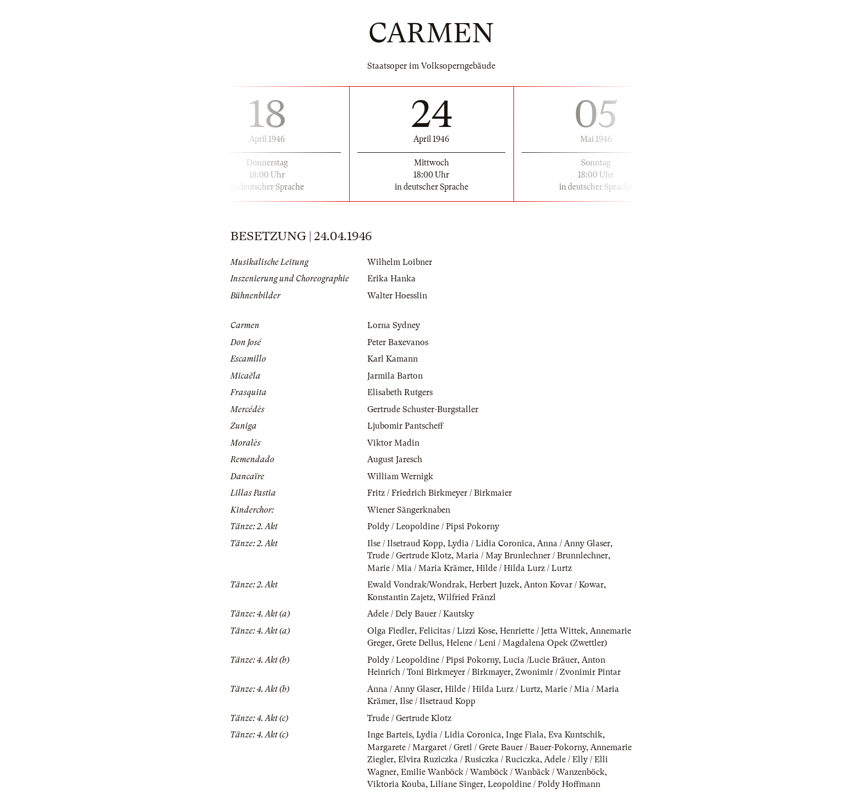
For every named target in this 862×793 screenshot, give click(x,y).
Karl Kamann (392, 359)
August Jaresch (394, 459)
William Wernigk (400, 476)
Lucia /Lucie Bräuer (540, 660)
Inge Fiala (525, 735)
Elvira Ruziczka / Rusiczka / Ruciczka (469, 759)
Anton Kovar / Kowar (564, 585)
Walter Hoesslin (397, 296)
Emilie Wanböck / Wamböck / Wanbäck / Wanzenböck (503, 772)
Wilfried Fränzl (467, 597)
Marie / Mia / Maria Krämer (419, 568)
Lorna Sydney (393, 325)
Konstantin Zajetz (400, 597)
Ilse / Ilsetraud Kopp (405, 543)
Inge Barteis (389, 735)
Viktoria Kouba (396, 784)
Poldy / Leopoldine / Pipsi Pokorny (433, 526)
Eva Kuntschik (575, 735)
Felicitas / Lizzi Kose (457, 631)
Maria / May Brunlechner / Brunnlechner (532, 556)
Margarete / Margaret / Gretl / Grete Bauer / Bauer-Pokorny (476, 747)
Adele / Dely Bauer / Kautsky (420, 614)
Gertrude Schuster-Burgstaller (422, 409)
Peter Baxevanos (397, 342)
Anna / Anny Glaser (573, 543)
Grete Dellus (419, 643)
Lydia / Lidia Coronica (490, 543)
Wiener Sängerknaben (408, 510)
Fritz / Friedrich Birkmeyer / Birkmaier (439, 493)
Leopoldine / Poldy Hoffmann (544, 784)
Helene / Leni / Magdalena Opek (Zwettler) (526, 643)
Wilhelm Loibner (399, 262)
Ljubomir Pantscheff (405, 426)
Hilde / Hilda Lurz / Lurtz (524, 568)
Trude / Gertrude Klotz (409, 556)
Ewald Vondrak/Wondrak (416, 585)
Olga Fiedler (391, 631)
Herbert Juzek (494, 585)
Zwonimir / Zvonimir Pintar (568, 672)
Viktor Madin (393, 443)
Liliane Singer (456, 784)
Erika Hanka (391, 279)
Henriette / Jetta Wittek (542, 631)
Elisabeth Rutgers (400, 392)
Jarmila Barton (395, 376)
